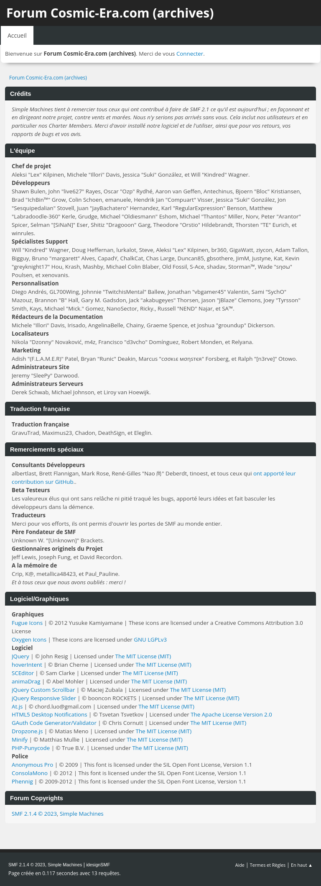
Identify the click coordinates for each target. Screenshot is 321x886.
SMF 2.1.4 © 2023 (34, 813)
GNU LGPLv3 (150, 639)
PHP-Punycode (31, 748)
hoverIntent (27, 664)
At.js (17, 706)
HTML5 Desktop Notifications (49, 714)
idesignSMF (98, 864)
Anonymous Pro (32, 764)
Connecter (189, 53)
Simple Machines (82, 813)
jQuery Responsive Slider (44, 698)
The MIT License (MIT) (143, 656)
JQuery (20, 656)
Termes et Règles (268, 865)
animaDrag (26, 681)
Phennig (22, 781)
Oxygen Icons (29, 639)
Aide (240, 865)
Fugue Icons (27, 623)
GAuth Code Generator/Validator (54, 723)
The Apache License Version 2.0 (231, 714)
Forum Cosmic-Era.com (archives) (110, 12)
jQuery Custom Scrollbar (43, 689)
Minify (20, 739)
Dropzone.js (27, 731)
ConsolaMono (30, 773)
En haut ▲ (302, 865)
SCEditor (23, 673)
